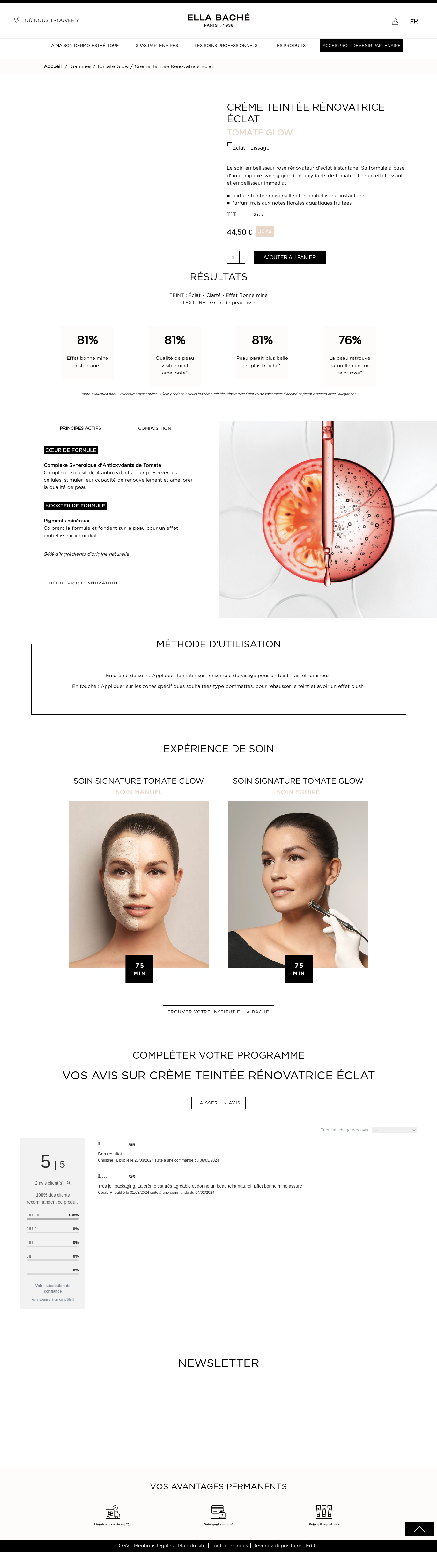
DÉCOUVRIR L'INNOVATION (83, 583)
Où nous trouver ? (46, 20)
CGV (124, 1545)
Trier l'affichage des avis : (369, 1129)
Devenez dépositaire (276, 1545)
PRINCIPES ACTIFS (80, 428)
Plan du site (192, 1545)
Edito (312, 1545)
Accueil (53, 66)
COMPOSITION (154, 428)
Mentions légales (154, 1545)
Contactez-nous (229, 1545)
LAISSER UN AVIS (218, 1102)
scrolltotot (419, 1529)
